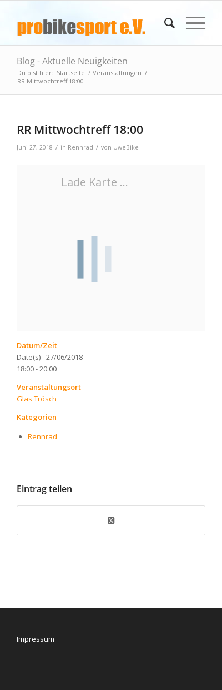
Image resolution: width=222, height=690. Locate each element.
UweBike (126, 147)
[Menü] (190, 23)
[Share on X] (111, 520)
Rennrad (80, 147)
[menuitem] (164, 23)
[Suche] (164, 23)
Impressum (35, 639)
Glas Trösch (37, 399)
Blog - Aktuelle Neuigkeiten (72, 61)
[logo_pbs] (92, 23)
